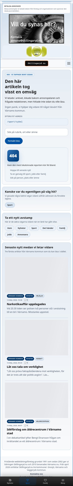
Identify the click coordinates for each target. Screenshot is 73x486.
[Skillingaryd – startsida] (36, 63)
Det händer (48, 228)
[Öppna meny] (68, 63)
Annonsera (23, 234)
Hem (9, 228)
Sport (10, 205)
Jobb (9, 234)
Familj (62, 228)
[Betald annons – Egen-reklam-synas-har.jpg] (36, 29)
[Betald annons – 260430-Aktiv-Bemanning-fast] (36, 51)
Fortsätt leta (14, 141)
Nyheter (22, 228)
